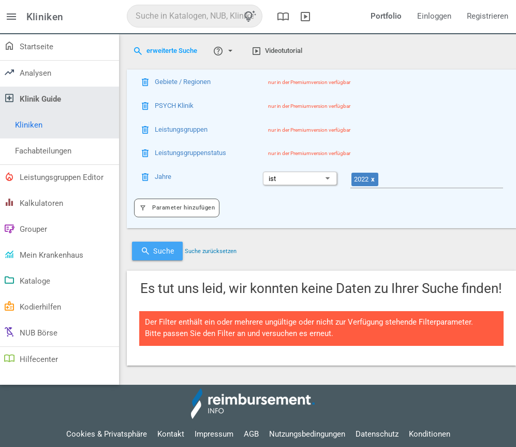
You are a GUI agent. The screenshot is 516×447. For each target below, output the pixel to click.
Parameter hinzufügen (177, 208)
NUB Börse (30, 332)
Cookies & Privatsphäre (106, 434)
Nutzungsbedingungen (307, 434)
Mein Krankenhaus (43, 254)
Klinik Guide (32, 98)
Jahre (163, 176)
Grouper (25, 228)
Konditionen (429, 434)
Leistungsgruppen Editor (53, 176)
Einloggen (434, 16)
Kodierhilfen (32, 306)
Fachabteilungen (43, 151)
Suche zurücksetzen (211, 251)
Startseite (28, 45)
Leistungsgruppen (181, 129)
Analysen (27, 72)
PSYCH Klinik (174, 105)
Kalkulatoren (33, 202)
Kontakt (170, 434)
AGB (251, 434)
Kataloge (27, 280)
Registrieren (487, 16)
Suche (157, 251)
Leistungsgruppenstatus (190, 153)
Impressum (214, 434)
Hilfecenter (30, 358)
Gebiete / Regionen (183, 82)
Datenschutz (377, 434)
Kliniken (28, 125)
